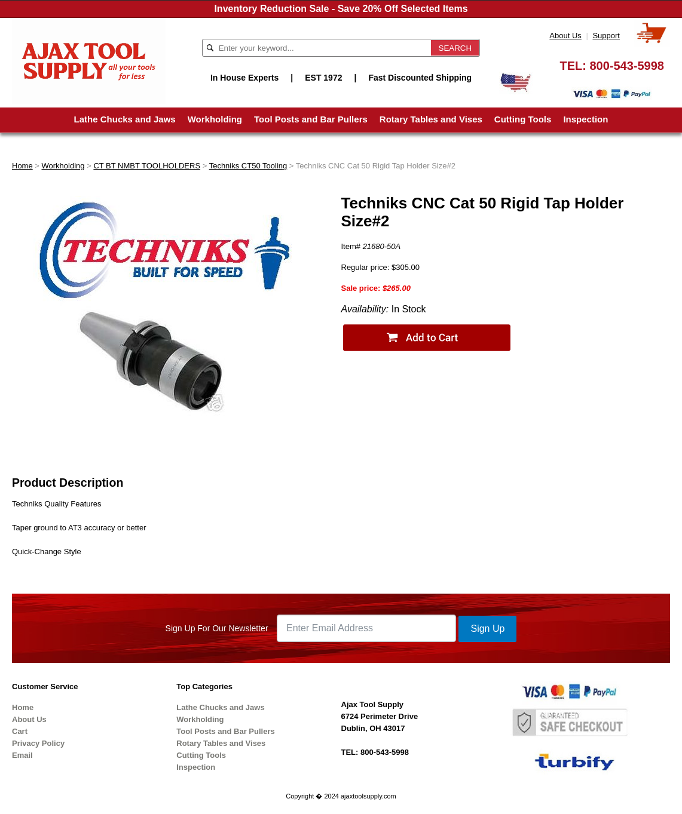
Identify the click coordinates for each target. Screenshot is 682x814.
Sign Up (487, 628)
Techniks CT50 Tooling (248, 165)
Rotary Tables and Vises (431, 119)
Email (22, 755)
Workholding (215, 119)
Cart (19, 731)
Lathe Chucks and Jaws (125, 119)
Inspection (585, 119)
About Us (565, 35)
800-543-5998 (626, 65)
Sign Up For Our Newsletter (217, 628)
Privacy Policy (38, 743)
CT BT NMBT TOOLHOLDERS (146, 165)
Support (606, 35)
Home (22, 165)
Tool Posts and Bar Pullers (311, 119)
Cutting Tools (523, 119)
